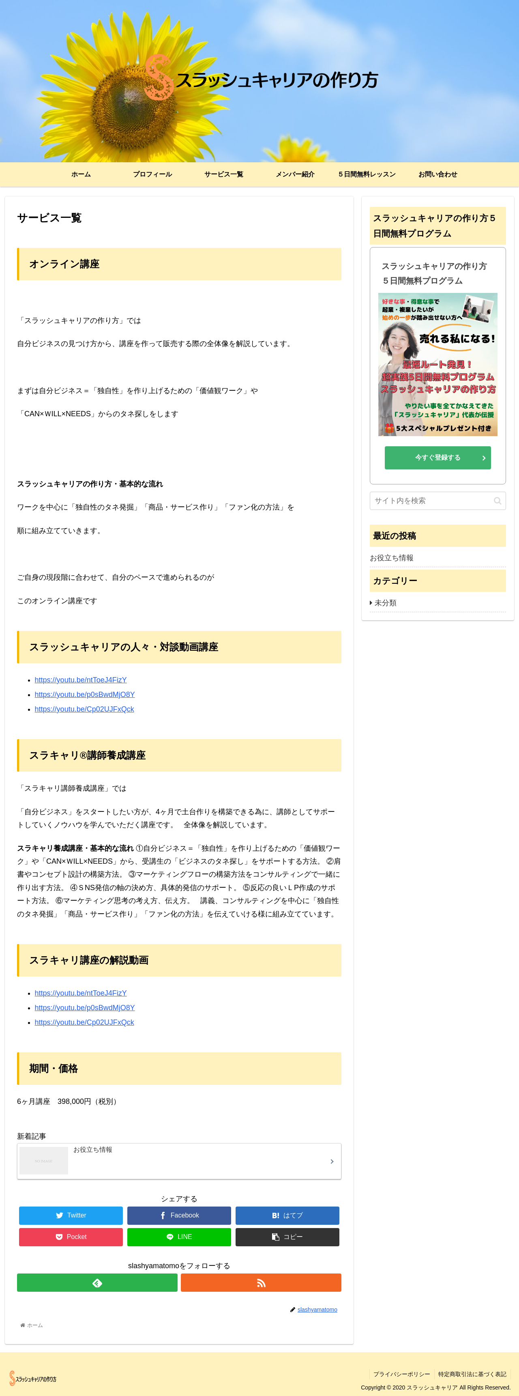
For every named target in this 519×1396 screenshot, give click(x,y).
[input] (438, 501)
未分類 (386, 603)
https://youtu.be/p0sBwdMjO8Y (85, 694)
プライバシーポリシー (401, 1374)
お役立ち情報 (392, 558)
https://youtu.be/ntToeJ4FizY (81, 680)
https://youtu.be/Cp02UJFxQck (84, 709)
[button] (498, 500)
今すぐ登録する (438, 457)
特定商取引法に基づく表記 (472, 1374)
